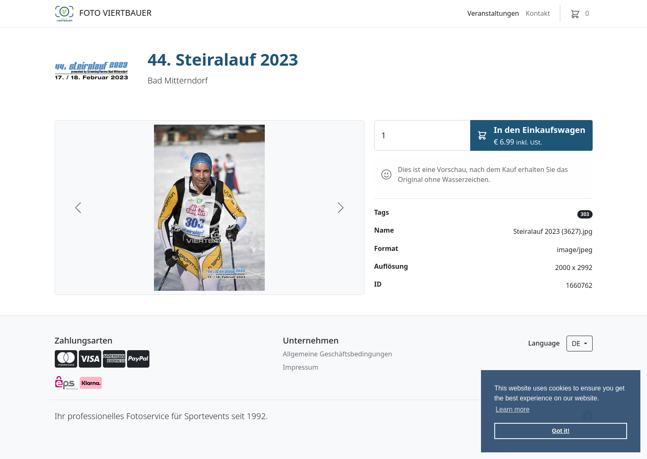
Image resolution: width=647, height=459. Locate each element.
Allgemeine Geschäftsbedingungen (337, 353)
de (577, 343)
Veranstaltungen (493, 13)
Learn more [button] (513, 409)
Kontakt (538, 13)
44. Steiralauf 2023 (223, 59)
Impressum (301, 367)
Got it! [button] (560, 430)
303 (585, 214)
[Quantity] (422, 135)
